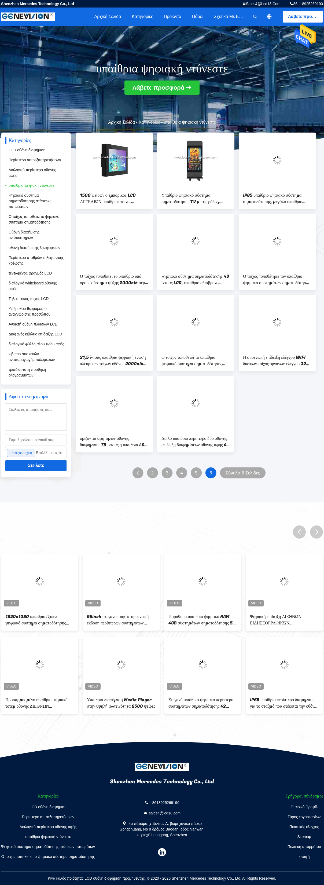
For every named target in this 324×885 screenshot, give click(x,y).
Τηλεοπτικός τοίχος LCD (29, 299)
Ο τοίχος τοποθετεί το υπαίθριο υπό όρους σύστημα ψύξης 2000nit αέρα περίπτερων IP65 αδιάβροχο (113, 279)
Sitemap (304, 837)
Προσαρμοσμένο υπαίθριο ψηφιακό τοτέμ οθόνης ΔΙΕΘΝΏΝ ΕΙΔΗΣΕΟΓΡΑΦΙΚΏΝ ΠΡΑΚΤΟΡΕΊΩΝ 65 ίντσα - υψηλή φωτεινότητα (36, 703)
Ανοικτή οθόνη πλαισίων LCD (33, 324)
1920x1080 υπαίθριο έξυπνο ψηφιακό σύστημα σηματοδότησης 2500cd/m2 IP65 (35, 619)
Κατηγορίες (142, 16)
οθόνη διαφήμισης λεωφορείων (34, 248)
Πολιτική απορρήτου (304, 846)
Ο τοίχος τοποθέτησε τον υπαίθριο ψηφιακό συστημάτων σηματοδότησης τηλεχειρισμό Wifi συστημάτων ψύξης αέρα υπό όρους (277, 279)
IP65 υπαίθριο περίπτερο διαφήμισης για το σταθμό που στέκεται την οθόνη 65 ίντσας (283, 703)
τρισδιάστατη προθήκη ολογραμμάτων (27, 372)
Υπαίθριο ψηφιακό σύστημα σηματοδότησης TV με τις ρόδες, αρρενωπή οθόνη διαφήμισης (190, 198)
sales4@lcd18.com (263, 4)
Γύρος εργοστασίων (304, 817)
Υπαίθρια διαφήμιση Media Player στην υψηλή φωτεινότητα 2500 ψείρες (121, 703)
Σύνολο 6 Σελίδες (242, 473)
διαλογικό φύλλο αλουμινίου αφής (36, 344)
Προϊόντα (172, 16)
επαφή (304, 856)
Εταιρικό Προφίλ (304, 807)
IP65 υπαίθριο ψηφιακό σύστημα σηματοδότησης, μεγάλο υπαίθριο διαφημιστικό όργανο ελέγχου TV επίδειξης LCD (272, 198)
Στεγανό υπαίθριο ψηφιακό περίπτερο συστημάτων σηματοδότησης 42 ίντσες (200, 703)
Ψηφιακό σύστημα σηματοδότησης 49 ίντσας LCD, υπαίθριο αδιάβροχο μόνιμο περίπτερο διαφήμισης (195, 279)
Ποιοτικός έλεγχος (304, 827)
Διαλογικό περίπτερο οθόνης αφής (32, 173)
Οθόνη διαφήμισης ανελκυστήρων (24, 235)
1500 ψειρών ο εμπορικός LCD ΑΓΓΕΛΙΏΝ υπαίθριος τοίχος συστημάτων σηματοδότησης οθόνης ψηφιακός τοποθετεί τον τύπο (112, 198)
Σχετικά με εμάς (230, 16)
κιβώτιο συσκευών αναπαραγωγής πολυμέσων (32, 357)
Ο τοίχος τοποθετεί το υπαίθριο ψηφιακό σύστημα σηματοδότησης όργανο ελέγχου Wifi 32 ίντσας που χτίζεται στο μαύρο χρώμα (193, 360)
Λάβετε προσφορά (305, 16)
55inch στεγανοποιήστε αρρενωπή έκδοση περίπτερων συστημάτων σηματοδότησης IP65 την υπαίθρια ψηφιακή (118, 619)
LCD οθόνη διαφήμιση (27, 150)
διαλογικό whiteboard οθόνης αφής (33, 286)
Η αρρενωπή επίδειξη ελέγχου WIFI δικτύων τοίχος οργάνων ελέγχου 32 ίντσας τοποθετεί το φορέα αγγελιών (274, 360)
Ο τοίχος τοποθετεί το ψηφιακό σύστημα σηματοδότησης (34, 219)
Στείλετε (36, 465)
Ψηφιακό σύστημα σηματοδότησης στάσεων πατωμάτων (29, 201)
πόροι (197, 16)
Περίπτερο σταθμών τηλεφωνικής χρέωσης (36, 260)
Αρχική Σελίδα (107, 16)
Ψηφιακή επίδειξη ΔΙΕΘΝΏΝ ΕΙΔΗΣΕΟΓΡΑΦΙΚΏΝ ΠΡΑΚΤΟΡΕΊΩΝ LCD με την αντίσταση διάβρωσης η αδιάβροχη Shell (280, 619)
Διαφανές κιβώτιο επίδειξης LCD (35, 334)
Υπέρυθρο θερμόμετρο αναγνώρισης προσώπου (29, 311)
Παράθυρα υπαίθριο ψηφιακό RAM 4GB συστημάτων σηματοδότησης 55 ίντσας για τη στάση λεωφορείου (201, 619)
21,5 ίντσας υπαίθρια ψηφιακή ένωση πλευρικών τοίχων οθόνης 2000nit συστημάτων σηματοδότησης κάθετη (113, 360)
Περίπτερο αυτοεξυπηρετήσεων (35, 160)
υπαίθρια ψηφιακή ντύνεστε (31, 185)
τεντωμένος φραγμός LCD (30, 273)
